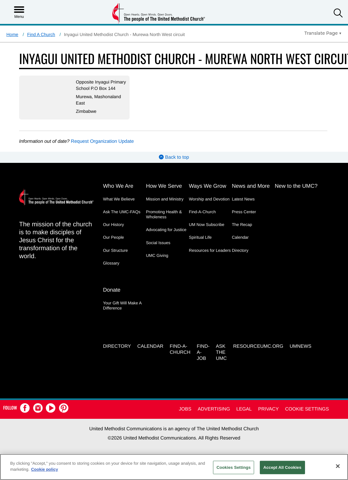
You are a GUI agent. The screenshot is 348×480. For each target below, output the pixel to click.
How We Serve (164, 192)
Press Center (244, 218)
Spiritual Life (200, 243)
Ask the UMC (221, 358)
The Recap (242, 231)
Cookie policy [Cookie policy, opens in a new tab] (44, 469)
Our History (113, 231)
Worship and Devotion (209, 205)
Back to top (174, 163)
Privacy (268, 415)
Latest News (243, 205)
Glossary (111, 269)
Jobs (185, 415)
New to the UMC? (296, 192)
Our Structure (115, 256)
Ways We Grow (207, 192)
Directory (240, 256)
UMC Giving (157, 261)
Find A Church (41, 34)
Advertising (214, 415)
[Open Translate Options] (323, 33)
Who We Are (118, 192)
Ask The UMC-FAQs (122, 218)
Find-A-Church (202, 218)
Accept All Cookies (282, 467)
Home (12, 34)
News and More (251, 192)
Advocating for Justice (166, 236)
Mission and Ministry (164, 205)
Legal (244, 415)
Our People (113, 243)
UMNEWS (300, 352)
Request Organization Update (102, 147)
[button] (338, 14)
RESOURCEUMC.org (258, 352)
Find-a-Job (203, 358)
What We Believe (119, 205)
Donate (112, 296)
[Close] (338, 466)
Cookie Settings (307, 415)
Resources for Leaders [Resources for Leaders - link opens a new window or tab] (210, 256)
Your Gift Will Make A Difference (122, 311)
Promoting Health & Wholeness (164, 221)
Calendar (240, 243)
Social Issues (158, 249)
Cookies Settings (234, 467)
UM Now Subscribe (206, 231)
